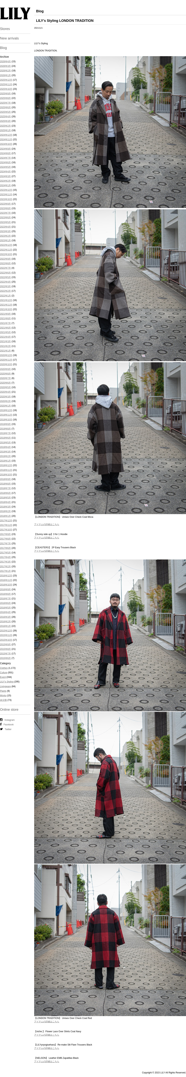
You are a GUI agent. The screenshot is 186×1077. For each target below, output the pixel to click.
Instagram (7, 719)
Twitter (5, 729)
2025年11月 (6, 84)
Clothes (4, 668)
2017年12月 (6, 520)
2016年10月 (6, 584)
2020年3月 (5, 396)
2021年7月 (5, 323)
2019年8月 (5, 428)
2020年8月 (5, 373)
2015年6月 (5, 658)
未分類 (3, 700)
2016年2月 (5, 621)
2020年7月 (5, 378)
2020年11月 (6, 359)
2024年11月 (6, 139)
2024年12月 (6, 135)
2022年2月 (5, 291)
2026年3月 (5, 66)
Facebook (7, 724)
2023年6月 (5, 217)
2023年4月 (5, 226)
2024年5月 (5, 167)
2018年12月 (6, 465)
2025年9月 (5, 93)
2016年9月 (5, 589)
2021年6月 (5, 327)
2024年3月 (5, 176)
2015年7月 (5, 653)
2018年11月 (6, 470)
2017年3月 (5, 561)
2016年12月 (6, 575)
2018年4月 (5, 502)
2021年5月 (5, 332)
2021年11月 (6, 304)
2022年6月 (5, 272)
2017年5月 (5, 552)
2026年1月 (5, 75)
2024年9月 (5, 148)
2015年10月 (6, 640)
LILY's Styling (6, 681)
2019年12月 (6, 410)
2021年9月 (5, 314)
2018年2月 (5, 511)
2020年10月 (6, 364)
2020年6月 (5, 382)
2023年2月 (5, 236)
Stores (5, 29)
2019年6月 (5, 437)
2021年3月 (5, 341)
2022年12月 (6, 245)
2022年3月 (5, 286)
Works (3, 695)
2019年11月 (6, 415)
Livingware (5, 686)
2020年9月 (5, 369)
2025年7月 (5, 103)
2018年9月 (5, 479)
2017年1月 (5, 571)
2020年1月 (5, 405)
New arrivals (9, 38)
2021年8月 (5, 318)
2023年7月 (5, 213)
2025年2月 (5, 125)
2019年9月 (5, 424)
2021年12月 (6, 300)
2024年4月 (5, 171)
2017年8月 (5, 538)
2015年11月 (6, 635)
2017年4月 (5, 557)
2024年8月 (5, 153)
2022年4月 (5, 281)
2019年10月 (6, 419)
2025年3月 (5, 121)
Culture (3, 672)
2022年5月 (5, 277)
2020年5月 (5, 387)
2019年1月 (5, 460)
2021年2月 (5, 346)
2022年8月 (5, 263)
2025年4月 (5, 116)
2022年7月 (5, 268)
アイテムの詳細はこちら (46, 524)
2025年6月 (5, 107)
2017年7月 (5, 543)
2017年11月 (6, 525)
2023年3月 (5, 231)
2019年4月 (5, 447)
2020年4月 (5, 392)
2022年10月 (6, 254)
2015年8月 (5, 649)
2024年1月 (5, 185)
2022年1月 (5, 295)
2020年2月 (5, 401)
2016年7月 (5, 598)
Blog (3, 48)
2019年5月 (5, 442)
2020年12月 (6, 355)
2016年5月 (5, 607)
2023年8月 (5, 208)
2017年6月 (5, 548)
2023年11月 (6, 194)
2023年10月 (6, 199)
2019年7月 (5, 433)
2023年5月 (5, 222)
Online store (9, 709)
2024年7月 (5, 158)
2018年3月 (5, 506)
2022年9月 (5, 259)
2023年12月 (6, 190)
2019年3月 (5, 451)
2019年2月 (5, 456)
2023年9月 (5, 203)
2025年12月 (6, 80)
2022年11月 (6, 249)
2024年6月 (5, 162)
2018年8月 (5, 483)
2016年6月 (5, 603)
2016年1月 (5, 626)
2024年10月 (6, 144)
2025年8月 (5, 98)
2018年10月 (6, 474)
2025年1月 (5, 130)
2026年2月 (5, 70)
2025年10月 (6, 89)
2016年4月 (5, 612)
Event (3, 677)
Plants (3, 691)
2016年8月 (5, 594)
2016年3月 (5, 617)
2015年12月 (6, 630)
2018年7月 (5, 488)
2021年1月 (5, 350)
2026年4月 (5, 61)
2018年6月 (5, 493)
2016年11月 (6, 580)
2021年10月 (6, 309)
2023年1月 (5, 240)
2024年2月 (5, 181)
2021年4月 (5, 337)
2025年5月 (5, 112)
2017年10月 (6, 529)
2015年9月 (5, 644)
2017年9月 (5, 534)
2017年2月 (5, 566)
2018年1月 (5, 516)
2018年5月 (5, 497)
